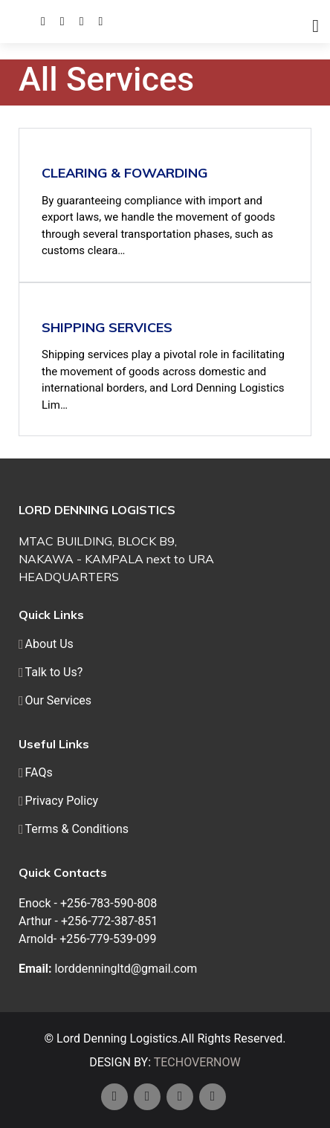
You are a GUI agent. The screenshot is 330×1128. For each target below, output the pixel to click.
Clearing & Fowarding (124, 172)
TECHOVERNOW (197, 1062)
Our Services (58, 701)
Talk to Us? (54, 672)
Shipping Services (107, 327)
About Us (49, 644)
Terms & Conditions (77, 829)
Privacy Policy (62, 801)
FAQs (39, 773)
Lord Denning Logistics (117, 1038)
